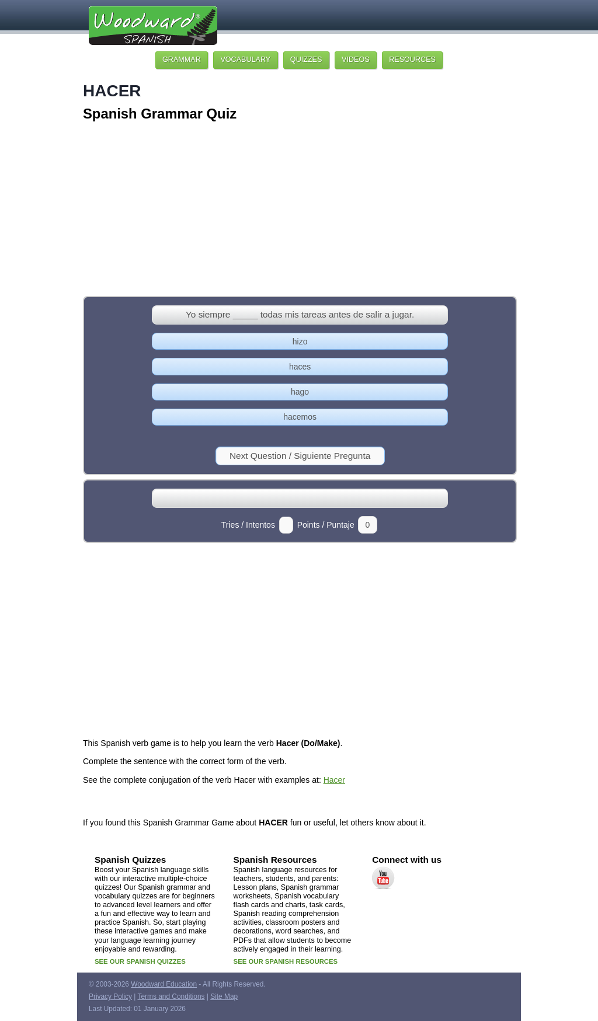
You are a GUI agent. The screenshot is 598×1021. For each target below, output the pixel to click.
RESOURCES (412, 59)
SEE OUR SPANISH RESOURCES (286, 961)
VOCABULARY (245, 59)
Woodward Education (164, 984)
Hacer (334, 780)
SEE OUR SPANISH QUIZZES (140, 961)
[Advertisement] (299, 210)
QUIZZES (306, 59)
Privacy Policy (110, 996)
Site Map (224, 996)
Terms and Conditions (171, 996)
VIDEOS (356, 59)
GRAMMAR (181, 59)
